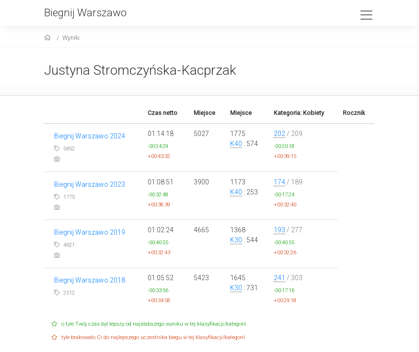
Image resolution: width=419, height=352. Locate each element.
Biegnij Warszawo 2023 (89, 184)
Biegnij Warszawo (85, 12)
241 (279, 278)
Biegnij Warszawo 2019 (89, 232)
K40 (236, 144)
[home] (48, 37)
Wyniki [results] (71, 37)
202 (279, 133)
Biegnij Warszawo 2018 (89, 280)
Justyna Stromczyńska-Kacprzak (140, 70)
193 (279, 230)
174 (279, 182)
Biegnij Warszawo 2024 (89, 136)
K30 (236, 240)
